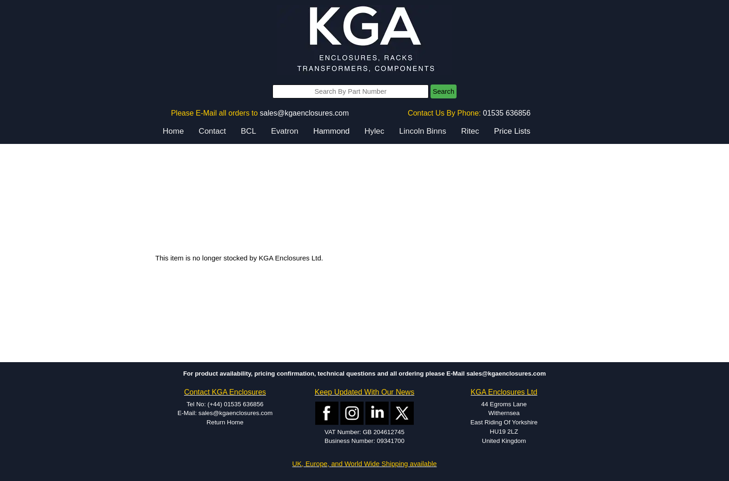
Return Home (224, 422)
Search (443, 91)
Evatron (284, 131)
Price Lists (512, 131)
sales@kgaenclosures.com (304, 113)
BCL (248, 131)
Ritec (470, 131)
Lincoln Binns (422, 131)
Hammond (331, 131)
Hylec (374, 131)
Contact (212, 131)
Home (173, 131)
